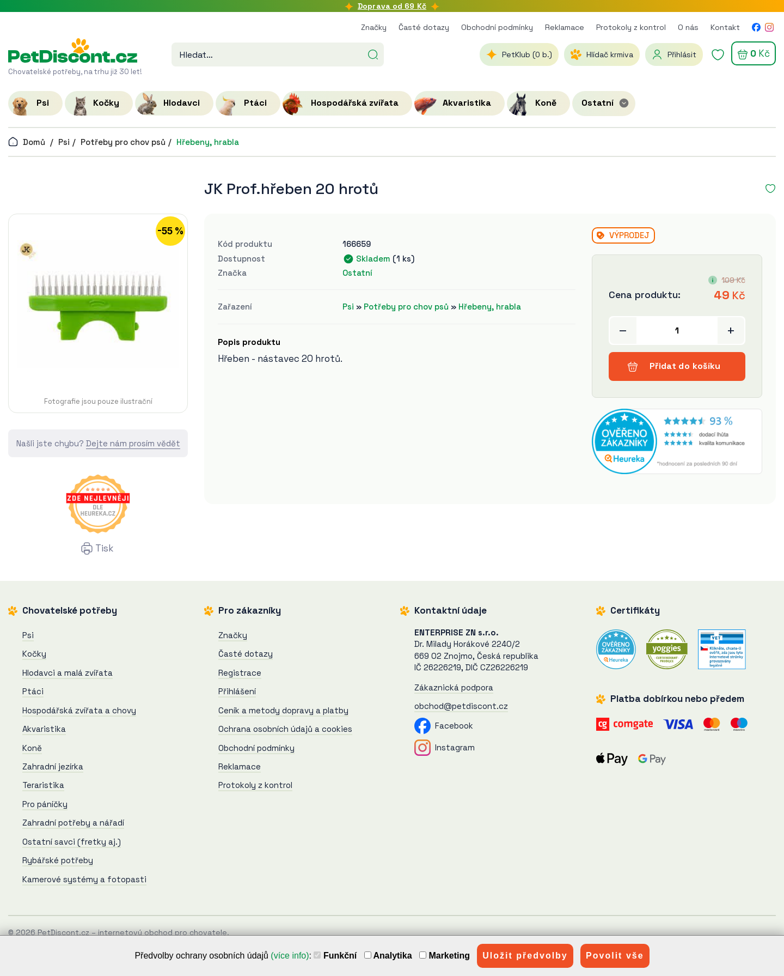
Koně (32, 748)
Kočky (34, 653)
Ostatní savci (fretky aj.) (71, 841)
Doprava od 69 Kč (392, 6)
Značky (374, 27)
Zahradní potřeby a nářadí (73, 822)
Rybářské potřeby (57, 860)
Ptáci (33, 691)
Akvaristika (44, 729)
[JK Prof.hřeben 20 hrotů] (98, 304)
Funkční (335, 955)
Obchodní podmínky (497, 27)
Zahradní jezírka (52, 766)
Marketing (444, 955)
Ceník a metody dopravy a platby (283, 710)
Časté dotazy (424, 27)
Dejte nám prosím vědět (133, 443)
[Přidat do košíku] (677, 330)
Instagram (444, 747)
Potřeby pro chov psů (123, 142)
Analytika (388, 955)
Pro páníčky (45, 804)
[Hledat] (373, 53)
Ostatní (357, 273)
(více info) (290, 955)
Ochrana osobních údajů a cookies (285, 729)
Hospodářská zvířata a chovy (79, 710)
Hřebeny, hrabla (207, 142)
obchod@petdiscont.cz (461, 706)
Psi (64, 142)
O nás (688, 27)
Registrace (239, 673)
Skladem (373, 258)
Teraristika (43, 785)
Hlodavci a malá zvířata (67, 673)
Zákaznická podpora (453, 687)
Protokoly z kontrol (631, 27)
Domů (26, 142)
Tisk (104, 548)
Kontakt (725, 27)
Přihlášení (237, 691)
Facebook (443, 725)
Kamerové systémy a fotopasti (84, 879)
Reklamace (564, 27)
